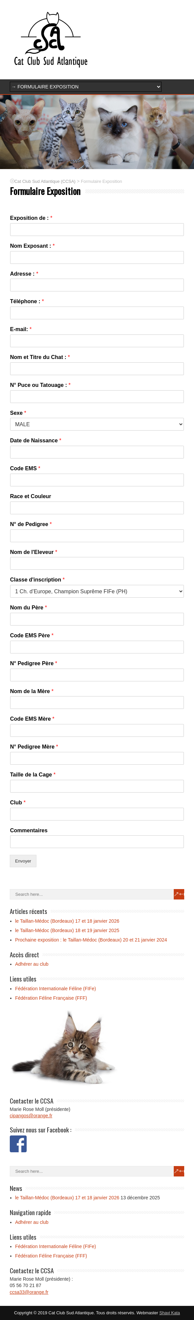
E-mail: (21, 329)
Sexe (18, 413)
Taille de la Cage (33, 774)
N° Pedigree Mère (34, 747)
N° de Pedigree (31, 524)
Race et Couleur (30, 496)
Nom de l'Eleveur (33, 552)
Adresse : (24, 274)
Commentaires (29, 830)
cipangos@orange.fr (31, 1115)
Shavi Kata (169, 1313)
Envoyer (23, 861)
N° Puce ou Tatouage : (40, 385)
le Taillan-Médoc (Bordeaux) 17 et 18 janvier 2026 (67, 921)
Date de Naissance (35, 440)
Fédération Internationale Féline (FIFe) (55, 988)
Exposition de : (31, 218)
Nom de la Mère (32, 691)
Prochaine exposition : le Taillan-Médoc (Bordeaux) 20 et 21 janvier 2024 (91, 940)
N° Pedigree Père (33, 663)
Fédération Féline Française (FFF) (51, 998)
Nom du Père (28, 607)
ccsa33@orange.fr (29, 1292)
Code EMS (25, 468)
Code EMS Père (32, 635)
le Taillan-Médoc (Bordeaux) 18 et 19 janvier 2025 (67, 930)
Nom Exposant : (32, 246)
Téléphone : (27, 301)
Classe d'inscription (37, 580)
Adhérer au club (32, 964)
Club (18, 802)
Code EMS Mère (32, 719)
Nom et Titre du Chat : (40, 357)
